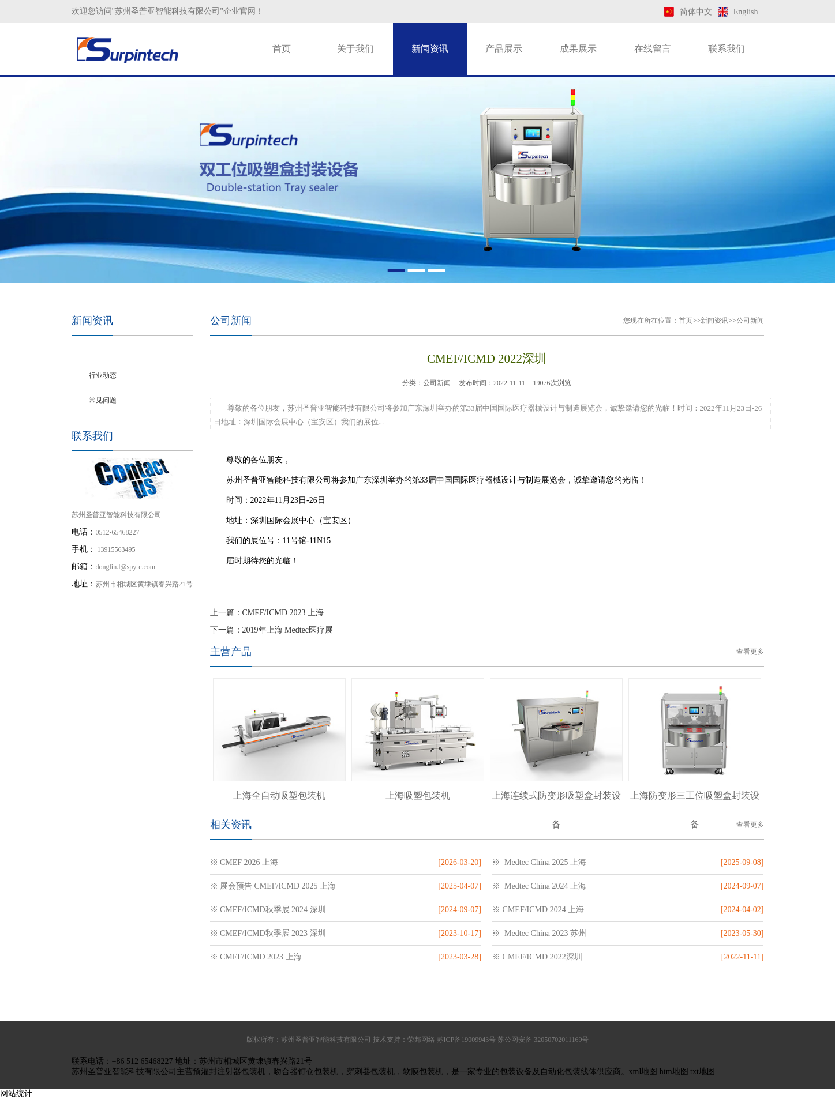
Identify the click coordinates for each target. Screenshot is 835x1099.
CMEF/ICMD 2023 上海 (283, 612)
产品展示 (503, 49)
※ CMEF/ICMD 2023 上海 (256, 957)
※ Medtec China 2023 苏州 (539, 933)
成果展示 (578, 49)
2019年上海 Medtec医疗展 (287, 630)
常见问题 (103, 400)
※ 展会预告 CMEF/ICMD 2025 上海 (273, 886)
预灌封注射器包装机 (229, 1071)
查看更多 (750, 652)
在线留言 (652, 49)
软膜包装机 (423, 1071)
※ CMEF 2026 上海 (244, 862)
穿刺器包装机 (370, 1071)
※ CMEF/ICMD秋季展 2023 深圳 (268, 933)
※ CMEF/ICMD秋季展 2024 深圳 (268, 909)
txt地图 (702, 1071)
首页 (281, 49)
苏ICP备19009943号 (466, 1040)
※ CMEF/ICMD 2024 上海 (538, 909)
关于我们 (355, 49)
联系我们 (726, 49)
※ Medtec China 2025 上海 (539, 862)
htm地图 (674, 1071)
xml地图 (643, 1071)
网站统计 (16, 1093)
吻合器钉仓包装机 (306, 1071)
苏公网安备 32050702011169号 (543, 1040)
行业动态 (103, 375)
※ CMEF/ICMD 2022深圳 (537, 957)
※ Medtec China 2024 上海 (539, 886)
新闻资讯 (429, 49)
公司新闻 (103, 351)
